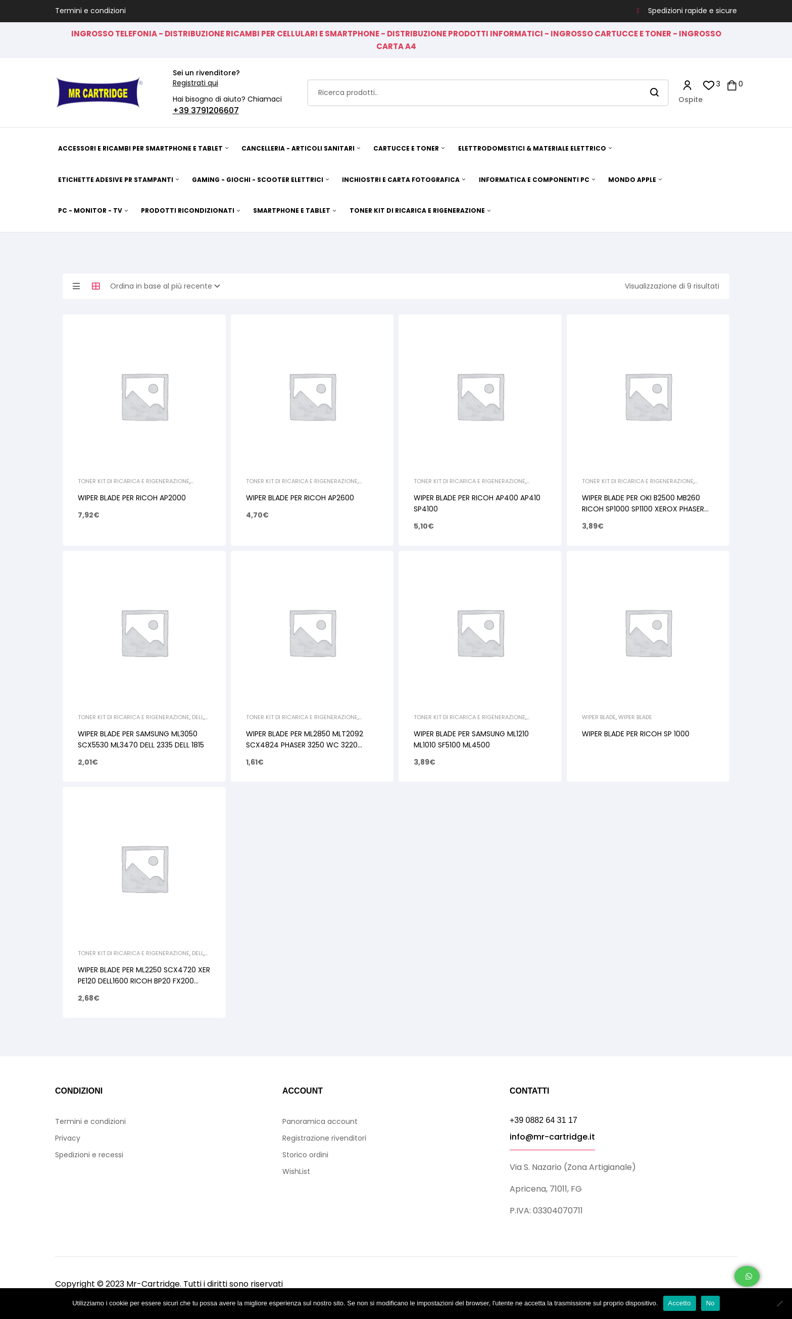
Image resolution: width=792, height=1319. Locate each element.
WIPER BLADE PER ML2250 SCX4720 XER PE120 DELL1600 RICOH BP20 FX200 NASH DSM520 (144, 981)
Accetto (679, 1303)
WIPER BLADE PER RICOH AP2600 (300, 498)
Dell (198, 717)
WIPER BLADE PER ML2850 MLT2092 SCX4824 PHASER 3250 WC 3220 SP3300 (304, 745)
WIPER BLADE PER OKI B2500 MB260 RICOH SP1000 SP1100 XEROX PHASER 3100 (643, 509)
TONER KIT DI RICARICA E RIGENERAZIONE (133, 481)
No (710, 1303)
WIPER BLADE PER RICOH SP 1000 (635, 734)
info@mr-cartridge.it (552, 1137)
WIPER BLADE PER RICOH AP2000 (132, 498)
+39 (182, 110)
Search (655, 92)
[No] (779, 1303)
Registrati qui (195, 83)
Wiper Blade (599, 717)
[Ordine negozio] (168, 286)
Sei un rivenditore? (206, 73)
